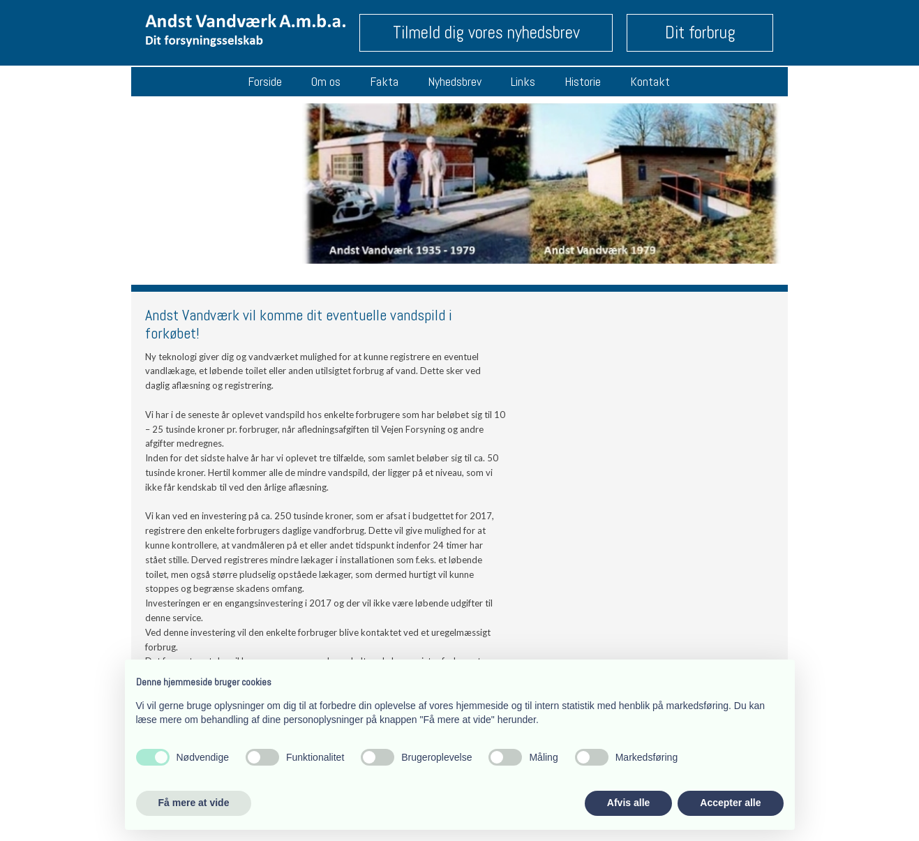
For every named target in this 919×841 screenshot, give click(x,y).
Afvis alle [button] (628, 802)
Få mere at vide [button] (194, 802)
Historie (583, 81)
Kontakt (650, 81)
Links (523, 81)
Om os (326, 81)
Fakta (384, 81)
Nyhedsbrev (454, 81)
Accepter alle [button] (730, 802)
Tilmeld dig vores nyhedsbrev (486, 32)
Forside (265, 81)
